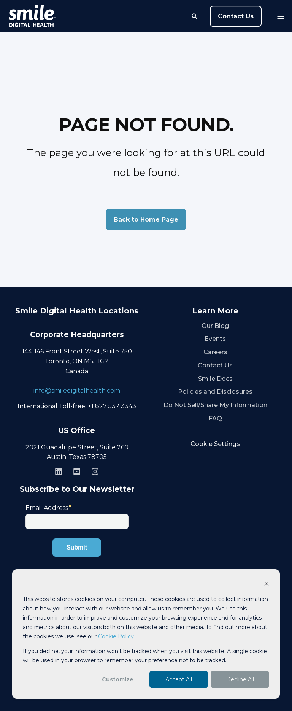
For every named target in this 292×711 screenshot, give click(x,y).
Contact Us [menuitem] (215, 365)
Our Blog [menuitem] (215, 325)
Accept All (178, 679)
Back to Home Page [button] (146, 219)
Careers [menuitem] (215, 352)
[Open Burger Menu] (280, 16)
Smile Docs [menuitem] (215, 378)
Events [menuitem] (215, 338)
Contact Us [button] (236, 16)
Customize (117, 679)
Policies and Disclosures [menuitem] (215, 391)
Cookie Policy (116, 636)
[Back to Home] (32, 16)
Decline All (240, 679)
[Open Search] (195, 15)
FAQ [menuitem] (215, 418)
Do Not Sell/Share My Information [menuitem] (215, 405)
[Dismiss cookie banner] (266, 585)
